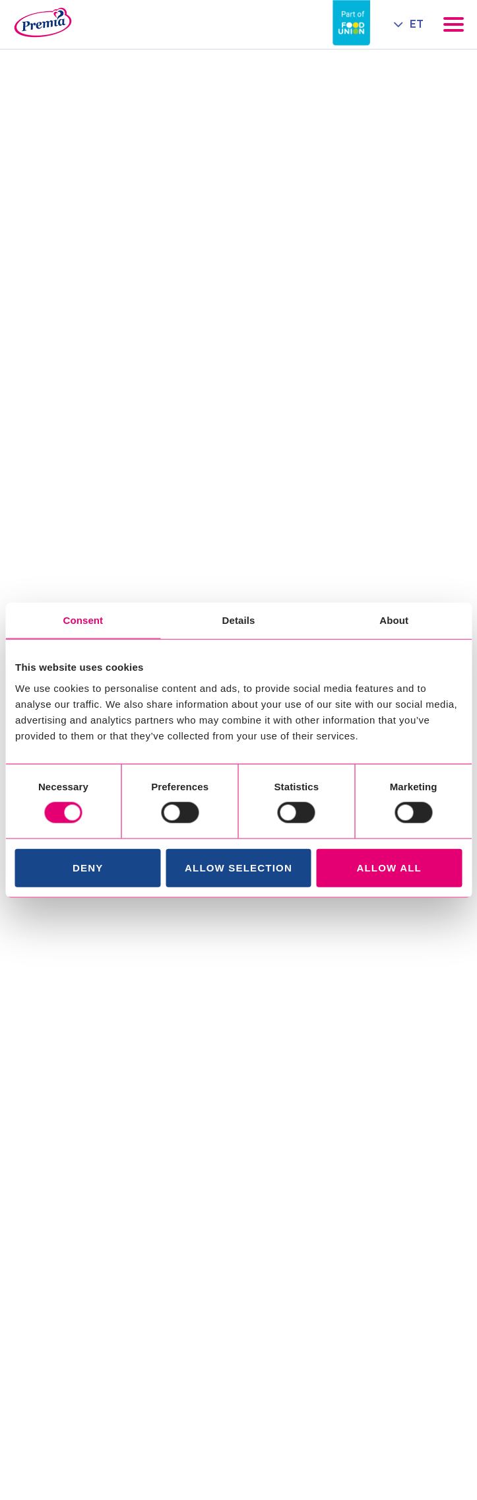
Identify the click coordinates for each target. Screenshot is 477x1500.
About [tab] (393, 620)
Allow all (389, 867)
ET (417, 24)
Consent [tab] (83, 620)
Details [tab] (238, 620)
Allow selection (238, 867)
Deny (88, 867)
